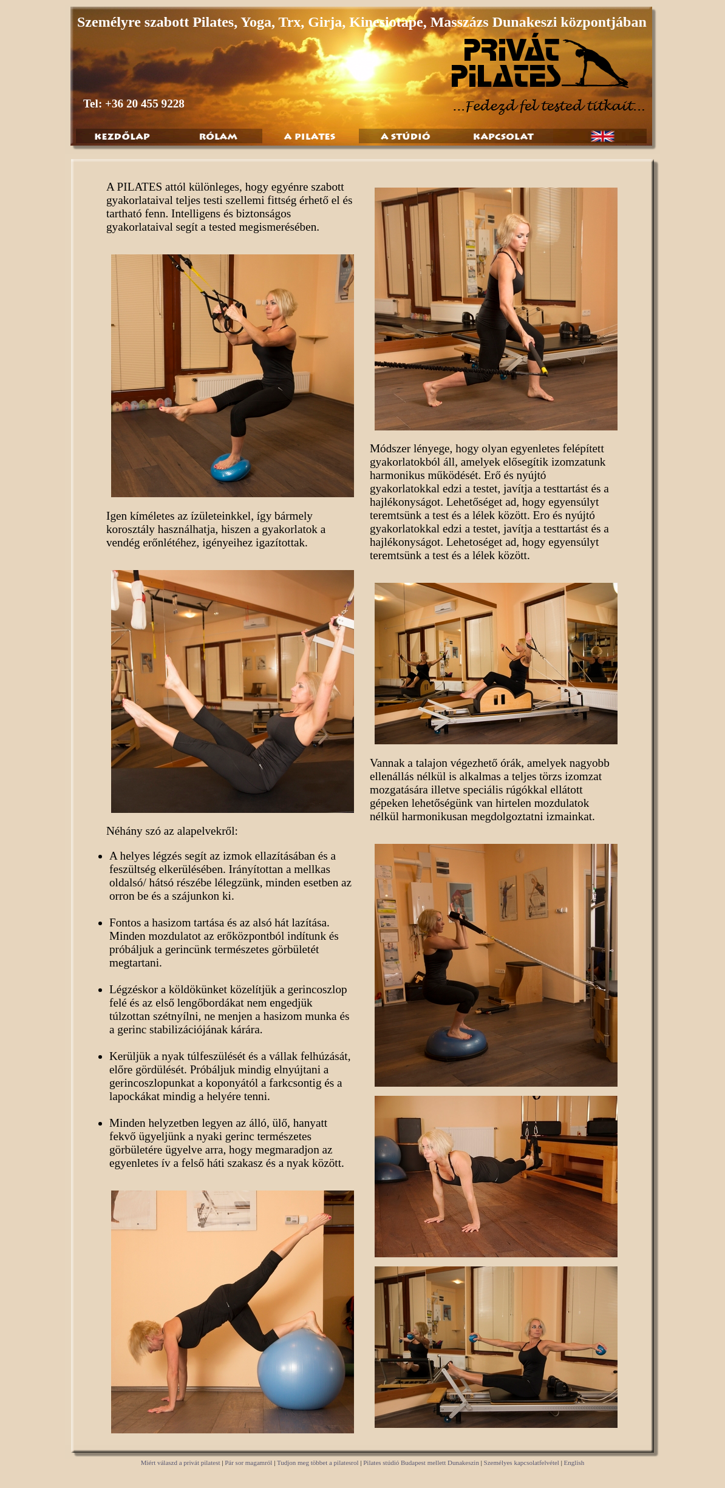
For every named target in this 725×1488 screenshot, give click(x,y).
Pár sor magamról (248, 1462)
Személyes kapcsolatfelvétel (521, 1462)
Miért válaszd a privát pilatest (180, 1462)
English (574, 1462)
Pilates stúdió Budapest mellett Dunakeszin (421, 1462)
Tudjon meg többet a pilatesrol (318, 1462)
